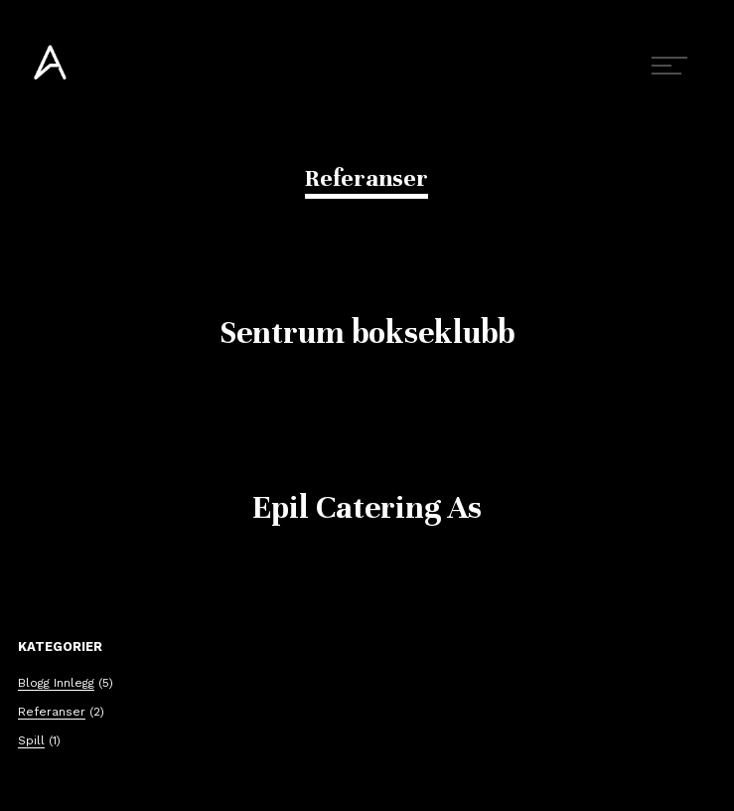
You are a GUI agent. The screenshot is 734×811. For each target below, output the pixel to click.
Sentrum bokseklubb (367, 332)
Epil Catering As (367, 507)
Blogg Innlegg (56, 683)
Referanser (51, 712)
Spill (31, 740)
